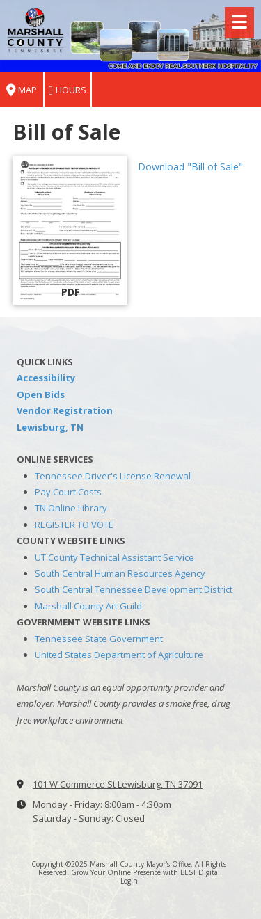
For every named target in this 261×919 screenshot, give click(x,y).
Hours (67, 90)
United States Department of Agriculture (119, 654)
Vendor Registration (65, 410)
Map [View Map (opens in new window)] (21, 90)
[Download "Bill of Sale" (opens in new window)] (70, 230)
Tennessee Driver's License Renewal (113, 476)
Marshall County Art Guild (88, 606)
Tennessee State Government (99, 638)
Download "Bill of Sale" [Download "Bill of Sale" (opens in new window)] (190, 166)
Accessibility (46, 377)
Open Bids (41, 394)
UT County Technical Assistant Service (114, 557)
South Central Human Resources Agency (120, 573)
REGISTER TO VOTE (74, 524)
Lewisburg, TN (50, 427)
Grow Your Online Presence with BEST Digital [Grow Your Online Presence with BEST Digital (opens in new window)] (145, 872)
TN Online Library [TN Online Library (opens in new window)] (71, 508)
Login (129, 881)
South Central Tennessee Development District (133, 589)
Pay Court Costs (68, 492)
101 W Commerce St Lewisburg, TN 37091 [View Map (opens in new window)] (118, 784)
